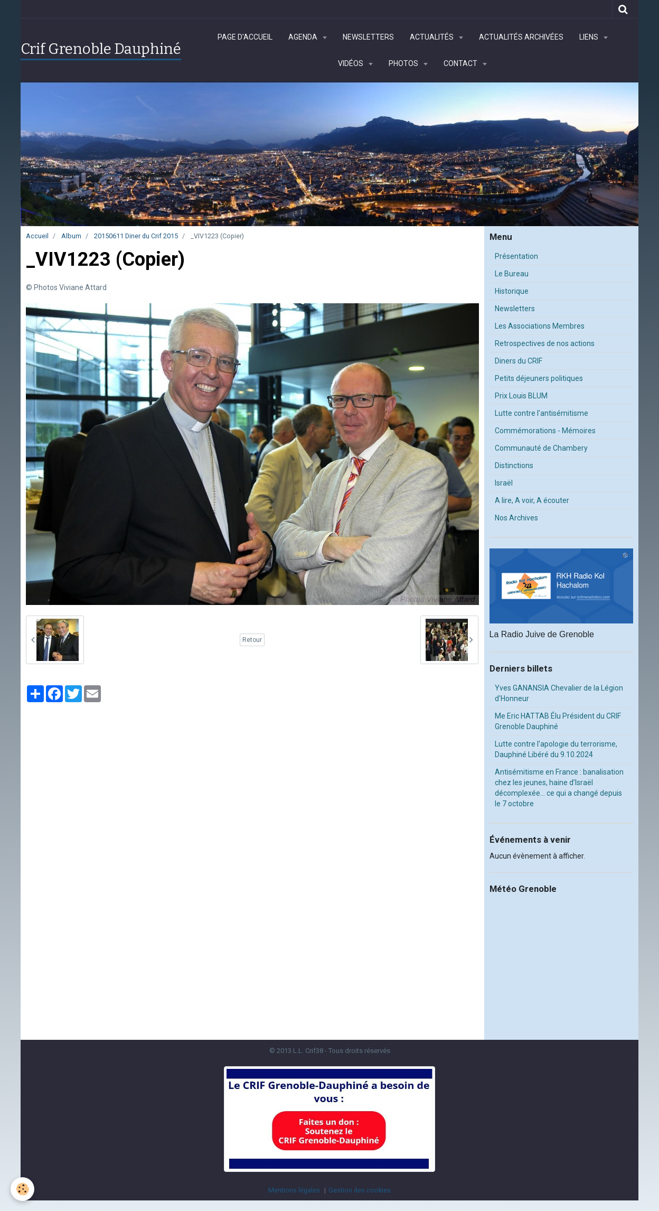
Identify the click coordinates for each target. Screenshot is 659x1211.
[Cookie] (22, 1189)
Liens (589, 37)
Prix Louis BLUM (521, 396)
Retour (252, 640)
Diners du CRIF (518, 361)
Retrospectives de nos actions (545, 343)
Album (71, 236)
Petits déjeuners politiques (539, 378)
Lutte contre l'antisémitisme (541, 413)
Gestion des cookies (359, 1190)
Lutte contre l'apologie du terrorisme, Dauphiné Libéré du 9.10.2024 (556, 749)
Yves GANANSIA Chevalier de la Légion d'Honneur (559, 693)
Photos (404, 63)
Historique (512, 291)
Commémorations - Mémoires (545, 430)
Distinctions (514, 465)
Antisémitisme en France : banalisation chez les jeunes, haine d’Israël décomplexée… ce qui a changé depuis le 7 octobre (559, 788)
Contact (461, 63)
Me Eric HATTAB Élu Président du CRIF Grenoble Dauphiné (558, 721)
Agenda (303, 37)
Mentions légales (294, 1190)
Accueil (37, 236)
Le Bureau (512, 273)
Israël (504, 483)
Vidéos (351, 63)
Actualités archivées (521, 37)
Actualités (432, 37)
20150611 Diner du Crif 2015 (136, 236)
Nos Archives (516, 518)
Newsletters (368, 37)
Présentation (516, 256)
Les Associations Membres (540, 326)
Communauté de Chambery (541, 448)
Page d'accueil (245, 37)
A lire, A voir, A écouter (532, 500)
